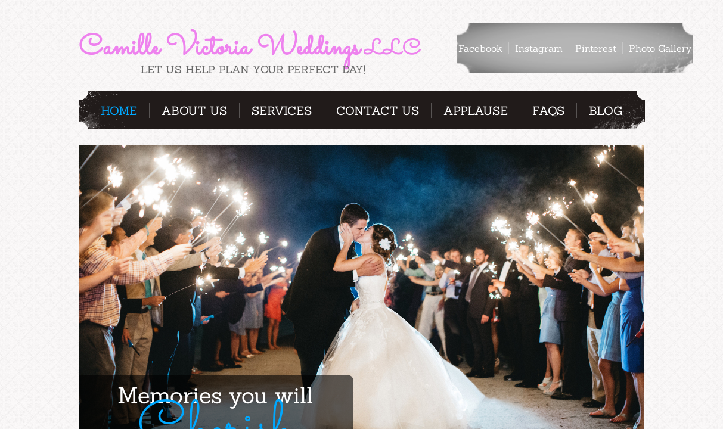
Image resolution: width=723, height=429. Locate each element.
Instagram (539, 48)
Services (282, 110)
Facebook (480, 48)
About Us (194, 110)
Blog (605, 110)
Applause (475, 110)
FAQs (548, 110)
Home (119, 110)
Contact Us (377, 110)
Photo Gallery (660, 48)
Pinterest (595, 48)
